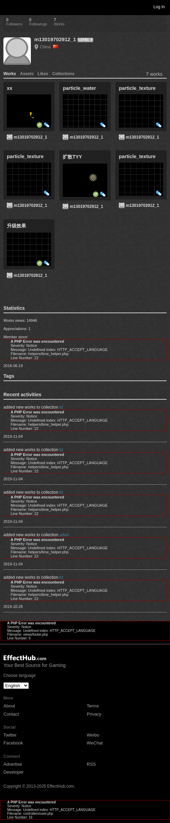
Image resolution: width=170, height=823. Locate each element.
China (49, 47)
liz (61, 407)
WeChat (95, 742)
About (9, 705)
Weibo (93, 735)
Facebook (13, 742)
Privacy (94, 714)
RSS (91, 764)
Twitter (9, 735)
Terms (93, 705)
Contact (11, 714)
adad (64, 534)
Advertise (12, 764)
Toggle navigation (8, 6)
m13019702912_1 (55, 39)
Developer (13, 772)
